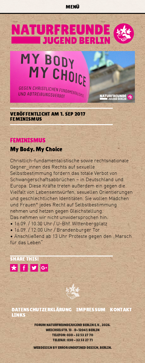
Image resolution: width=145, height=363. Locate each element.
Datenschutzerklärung (42, 310)
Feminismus (26, 119)
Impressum (91, 310)
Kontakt (121, 310)
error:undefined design (78, 348)
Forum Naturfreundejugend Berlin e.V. (67, 325)
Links (19, 315)
